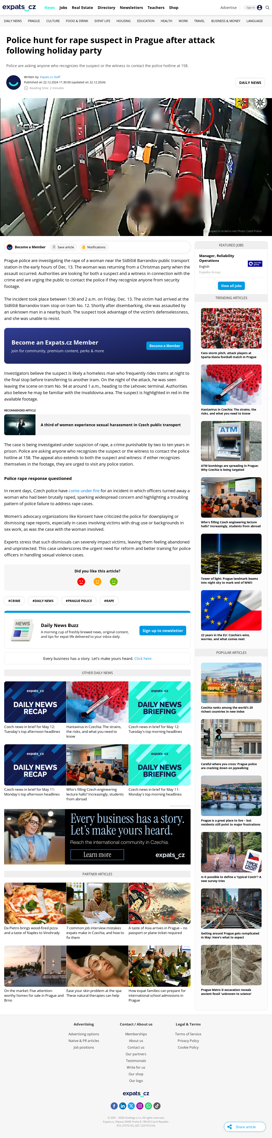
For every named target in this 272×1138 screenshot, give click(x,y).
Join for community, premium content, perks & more (57, 350)
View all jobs (231, 286)
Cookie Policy (188, 1047)
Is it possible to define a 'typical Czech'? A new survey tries (231, 879)
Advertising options (83, 1034)
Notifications (93, 247)
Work (183, 21)
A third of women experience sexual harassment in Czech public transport (111, 424)
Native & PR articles (83, 1040)
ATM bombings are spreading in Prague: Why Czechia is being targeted (229, 468)
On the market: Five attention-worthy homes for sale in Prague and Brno (34, 995)
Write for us (136, 1067)
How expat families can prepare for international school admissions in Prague (157, 995)
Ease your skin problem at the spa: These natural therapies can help (94, 993)
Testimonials (136, 1060)
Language (255, 21)
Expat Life (102, 21)
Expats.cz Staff (50, 77)
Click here (143, 658)
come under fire (84, 490)
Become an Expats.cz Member (54, 342)
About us (136, 1040)
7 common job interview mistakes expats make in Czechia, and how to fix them (95, 933)
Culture (53, 21)
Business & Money (225, 21)
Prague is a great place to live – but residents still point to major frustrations (230, 822)
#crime (14, 601)
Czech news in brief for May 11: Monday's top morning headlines (155, 792)
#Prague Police (79, 601)
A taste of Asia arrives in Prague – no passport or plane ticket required (158, 930)
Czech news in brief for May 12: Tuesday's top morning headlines (155, 729)
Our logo (136, 1080)
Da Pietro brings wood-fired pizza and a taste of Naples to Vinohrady (32, 930)
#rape (109, 601)
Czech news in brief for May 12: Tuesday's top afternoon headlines (32, 729)
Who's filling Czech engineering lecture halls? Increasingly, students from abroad (95, 794)
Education (145, 21)
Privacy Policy (188, 1040)
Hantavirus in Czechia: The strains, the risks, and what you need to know (93, 731)
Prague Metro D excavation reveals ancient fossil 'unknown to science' (226, 992)
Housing (123, 21)
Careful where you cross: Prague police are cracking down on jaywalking (229, 766)
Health (166, 21)
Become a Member (164, 346)
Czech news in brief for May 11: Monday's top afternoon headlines (32, 792)
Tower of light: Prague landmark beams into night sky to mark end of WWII (229, 581)
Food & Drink (77, 21)
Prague (34, 21)
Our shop (136, 1074)
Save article (63, 247)
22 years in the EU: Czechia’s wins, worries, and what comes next (225, 637)
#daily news (43, 601)
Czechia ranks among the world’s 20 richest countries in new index (227, 709)
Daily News (13, 21)
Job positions (84, 1047)
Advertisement (180, 806)
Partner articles (97, 874)
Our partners (136, 1054)
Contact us (136, 1047)
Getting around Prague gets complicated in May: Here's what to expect (230, 935)
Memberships (136, 1034)
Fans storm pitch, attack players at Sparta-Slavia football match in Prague (228, 355)
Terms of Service (188, 1034)
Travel (199, 21)
